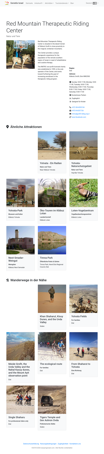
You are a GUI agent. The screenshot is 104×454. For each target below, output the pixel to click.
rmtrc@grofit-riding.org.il (80, 114)
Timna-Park (46, 257)
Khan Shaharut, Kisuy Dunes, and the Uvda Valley (51, 319)
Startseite (29, 3)
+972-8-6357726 (78, 111)
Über (72, 3)
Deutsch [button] (91, 3)
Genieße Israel (16, 3)
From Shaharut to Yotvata (80, 365)
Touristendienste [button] (61, 3)
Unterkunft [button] (38, 3)
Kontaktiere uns (75, 444)
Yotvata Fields (79, 316)
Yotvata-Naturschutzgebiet (81, 165)
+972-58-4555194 (78, 107)
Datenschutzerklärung (31, 444)
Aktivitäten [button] (49, 3)
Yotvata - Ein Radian (51, 163)
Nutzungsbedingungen (48, 444)
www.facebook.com (79, 117)
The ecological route (51, 364)
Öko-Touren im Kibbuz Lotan (52, 212)
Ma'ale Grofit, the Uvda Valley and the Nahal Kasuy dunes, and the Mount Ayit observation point (19, 370)
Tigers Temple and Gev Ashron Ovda (50, 419)
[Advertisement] (52, 14)
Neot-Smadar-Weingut (16, 259)
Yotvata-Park (15, 210)
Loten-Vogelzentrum (82, 210)
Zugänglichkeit (63, 444)
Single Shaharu (16, 417)
